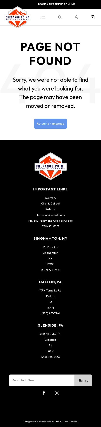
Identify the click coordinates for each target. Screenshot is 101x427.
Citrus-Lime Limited (65, 421)
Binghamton (50, 252)
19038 (50, 351)
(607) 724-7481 (50, 269)
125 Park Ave (50, 247)
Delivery (50, 197)
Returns (50, 209)
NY (50, 258)
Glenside (50, 339)
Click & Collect (50, 203)
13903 (50, 264)
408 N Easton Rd (50, 334)
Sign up (83, 380)
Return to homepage (50, 123)
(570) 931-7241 (51, 313)
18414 (50, 307)
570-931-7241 (50, 226)
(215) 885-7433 (50, 356)
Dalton (50, 296)
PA (50, 302)
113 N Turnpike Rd (50, 290)
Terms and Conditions (51, 215)
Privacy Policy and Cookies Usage (50, 220)
